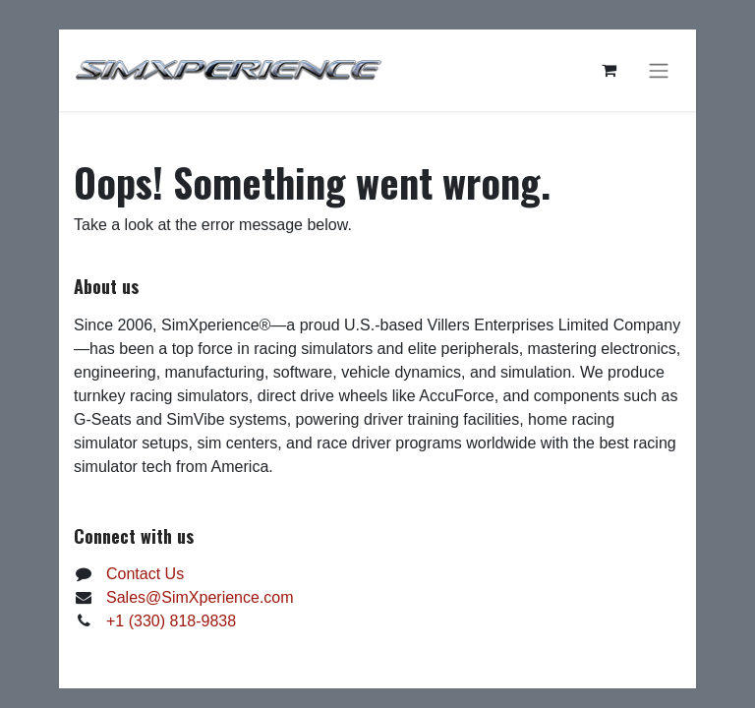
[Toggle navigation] (658, 70)
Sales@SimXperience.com (200, 597)
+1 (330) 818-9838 (171, 621)
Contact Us (145, 573)
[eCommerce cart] (608, 69)
